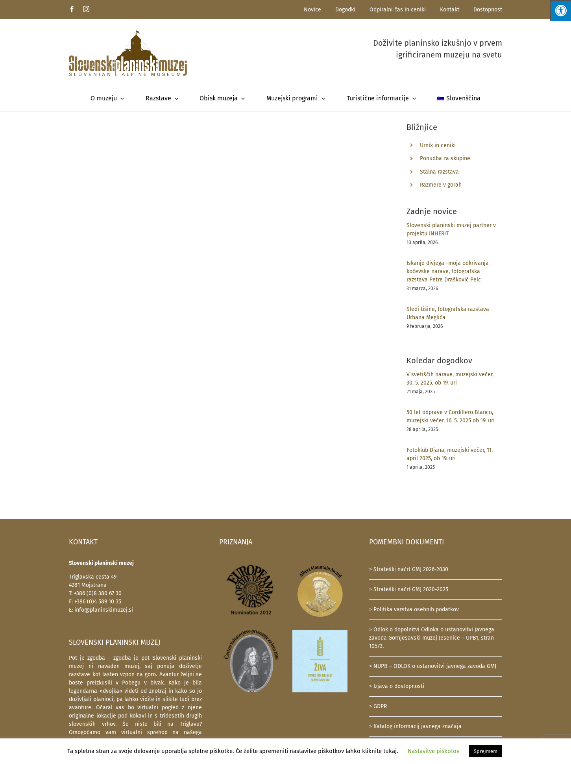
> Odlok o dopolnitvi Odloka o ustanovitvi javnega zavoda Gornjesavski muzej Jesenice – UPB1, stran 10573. (431, 637)
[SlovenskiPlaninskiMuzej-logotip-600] (128, 31)
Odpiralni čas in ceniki (398, 9)
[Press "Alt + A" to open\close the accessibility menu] (560, 10)
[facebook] (72, 9)
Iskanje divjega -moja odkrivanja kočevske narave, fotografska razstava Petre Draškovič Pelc (448, 271)
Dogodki (345, 9)
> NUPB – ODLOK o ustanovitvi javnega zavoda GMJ (432, 666)
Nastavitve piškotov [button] (433, 751)
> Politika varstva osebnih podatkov (414, 609)
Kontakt (449, 9)
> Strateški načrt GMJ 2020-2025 (408, 589)
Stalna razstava (439, 171)
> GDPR (378, 706)
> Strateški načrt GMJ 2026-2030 (408, 569)
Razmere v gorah (441, 184)
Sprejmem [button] (485, 751)
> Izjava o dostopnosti (396, 686)
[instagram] (86, 9)
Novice (312, 9)
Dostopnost (487, 9)
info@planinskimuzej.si (103, 610)
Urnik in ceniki (438, 145)
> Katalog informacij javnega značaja (415, 726)
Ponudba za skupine (445, 158)
